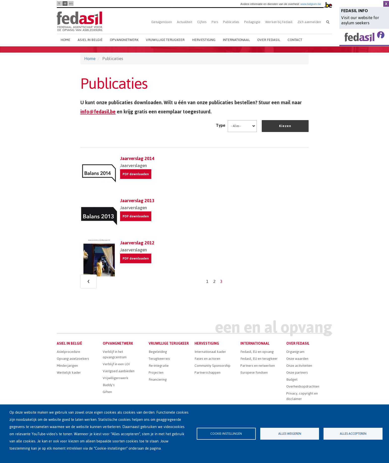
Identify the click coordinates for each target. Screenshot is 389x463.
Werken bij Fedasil (278, 22)
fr (59, 3)
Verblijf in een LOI (116, 364)
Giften (107, 392)
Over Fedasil (268, 39)
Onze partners (297, 372)
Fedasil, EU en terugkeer (259, 358)
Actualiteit (184, 22)
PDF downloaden (136, 174)
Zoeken (328, 22)
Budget (291, 379)
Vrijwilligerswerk (115, 378)
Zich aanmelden (309, 22)
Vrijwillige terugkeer (165, 39)
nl (65, 3)
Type (220, 125)
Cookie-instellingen (226, 433)
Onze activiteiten (299, 365)
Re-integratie (159, 365)
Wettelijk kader (69, 372)
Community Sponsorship (212, 365)
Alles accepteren (353, 433)
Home (65, 39)
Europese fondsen (254, 372)
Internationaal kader (210, 351)
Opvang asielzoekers (73, 358)
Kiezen (285, 126)
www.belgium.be (310, 3)
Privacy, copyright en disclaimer (302, 396)
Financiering (158, 379)
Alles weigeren (289, 433)
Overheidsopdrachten (302, 386)
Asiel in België (90, 39)
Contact (295, 39)
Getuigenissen (161, 22)
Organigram (295, 351)
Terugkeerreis (159, 358)
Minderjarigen (67, 365)
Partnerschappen (207, 372)
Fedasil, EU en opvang (257, 351)
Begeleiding (158, 351)
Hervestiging (203, 39)
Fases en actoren (207, 358)
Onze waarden (297, 358)
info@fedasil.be (98, 111)
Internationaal (236, 39)
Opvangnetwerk (124, 39)
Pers (215, 22)
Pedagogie (252, 22)
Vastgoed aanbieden (118, 371)
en (71, 3)
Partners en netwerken (257, 365)
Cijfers (202, 22)
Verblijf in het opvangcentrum (115, 354)
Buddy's (109, 385)
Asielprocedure (68, 351)
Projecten (156, 372)
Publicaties (231, 22)
